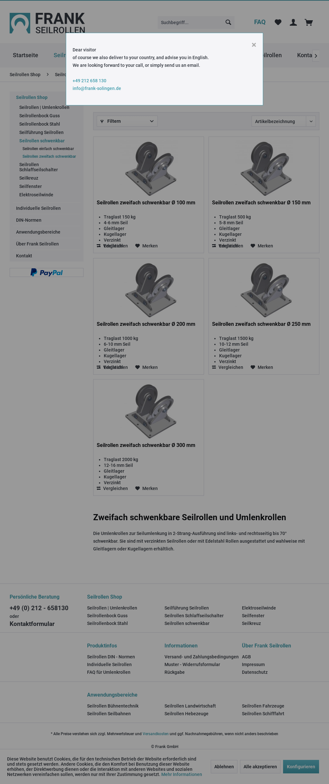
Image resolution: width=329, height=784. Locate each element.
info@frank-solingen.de (97, 88)
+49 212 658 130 (89, 80)
